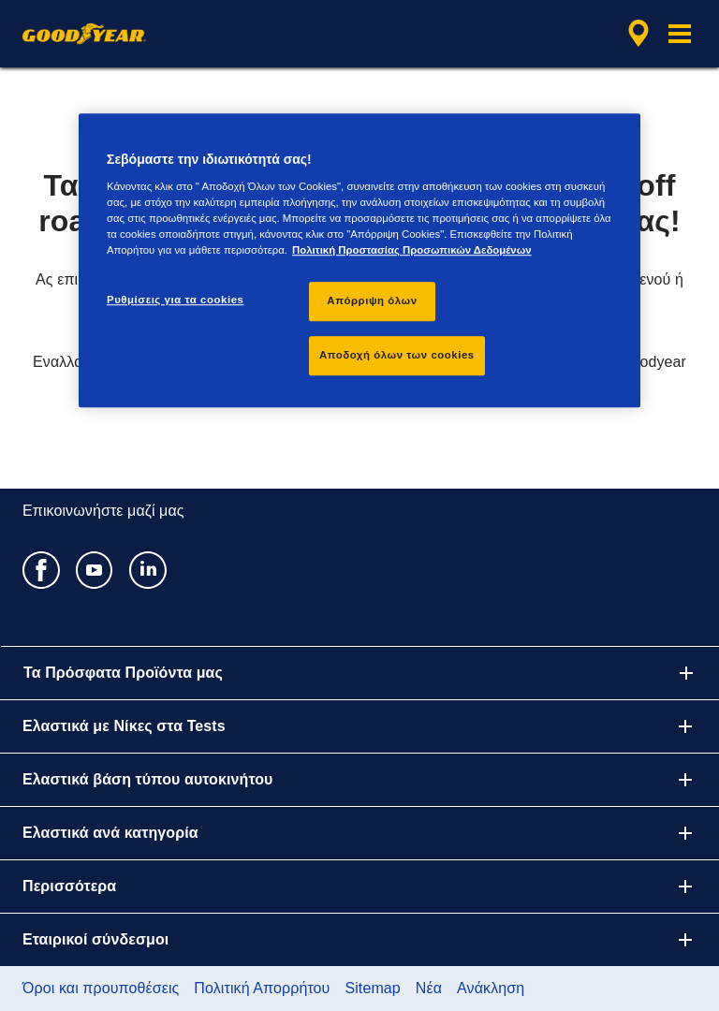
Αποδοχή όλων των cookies (397, 354)
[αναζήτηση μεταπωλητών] (635, 34)
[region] (359, 260)
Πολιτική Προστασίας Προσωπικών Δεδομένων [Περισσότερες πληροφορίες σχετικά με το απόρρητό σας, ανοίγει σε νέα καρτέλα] (412, 250)
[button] (680, 34)
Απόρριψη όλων (372, 300)
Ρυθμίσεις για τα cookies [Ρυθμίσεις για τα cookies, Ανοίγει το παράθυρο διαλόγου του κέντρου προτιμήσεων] (175, 299)
